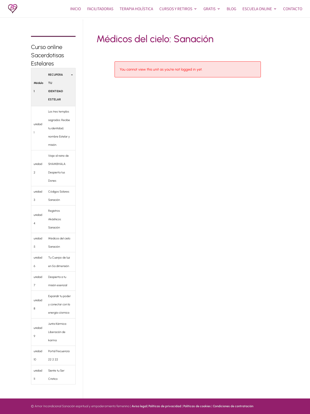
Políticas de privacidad (164, 406)
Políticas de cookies (197, 406)
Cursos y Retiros (175, 9)
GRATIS (209, 9)
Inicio (75, 9)
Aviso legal (139, 406)
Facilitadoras (100, 9)
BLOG (231, 9)
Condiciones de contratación (233, 406)
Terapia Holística (136, 9)
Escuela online (257, 9)
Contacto (292, 9)
